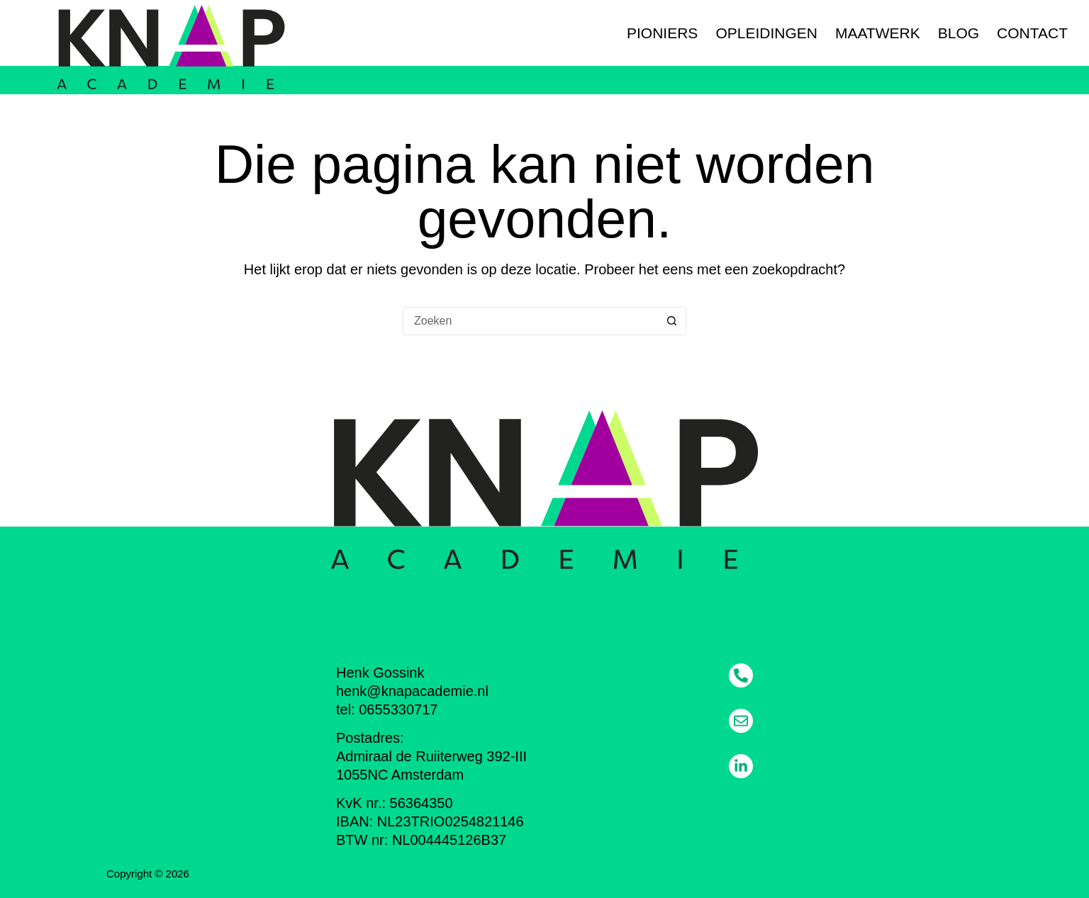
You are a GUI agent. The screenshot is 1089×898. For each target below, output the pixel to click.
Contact (1032, 33)
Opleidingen (766, 33)
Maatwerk (877, 33)
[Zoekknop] (672, 321)
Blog (958, 33)
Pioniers (662, 33)
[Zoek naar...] (530, 321)
